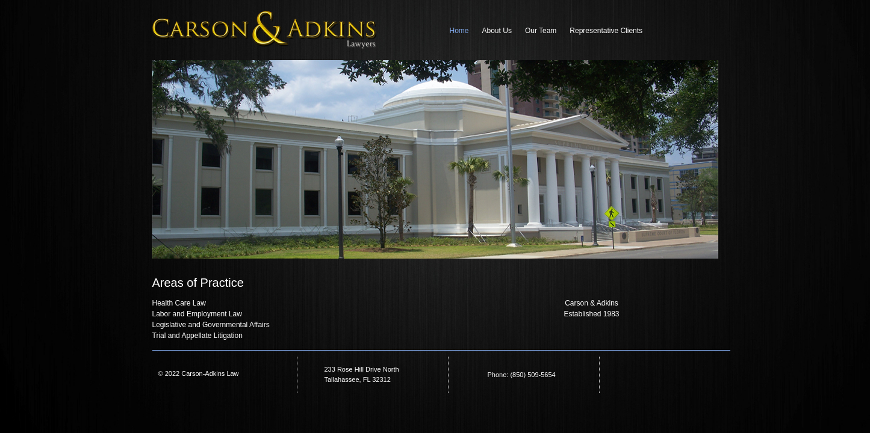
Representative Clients (606, 30)
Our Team (540, 30)
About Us (497, 30)
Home (459, 30)
